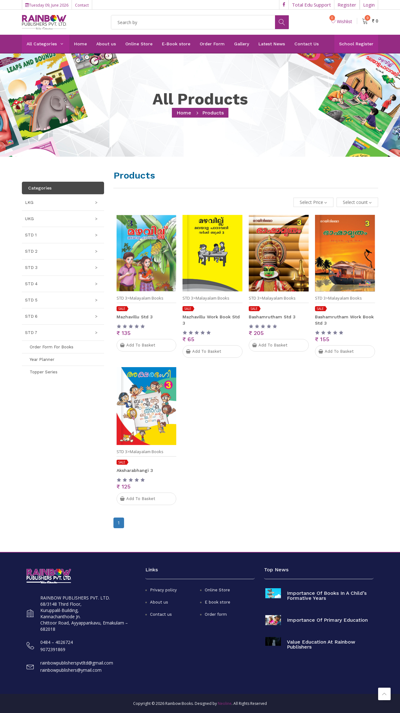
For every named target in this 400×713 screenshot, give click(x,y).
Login (369, 5)
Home (80, 43)
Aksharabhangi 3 (135, 470)
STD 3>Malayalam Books (140, 298)
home (184, 113)
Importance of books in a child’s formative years (327, 596)
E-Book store (176, 43)
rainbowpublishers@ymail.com (71, 670)
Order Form (212, 43)
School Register (356, 43)
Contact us (161, 614)
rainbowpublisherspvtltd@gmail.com (76, 663)
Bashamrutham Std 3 (272, 316)
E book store (217, 602)
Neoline (225, 703)
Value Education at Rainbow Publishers (321, 645)
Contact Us (306, 43)
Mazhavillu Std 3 (135, 316)
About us (106, 43)
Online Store (138, 43)
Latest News (271, 43)
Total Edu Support (311, 5)
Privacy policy (163, 590)
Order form (216, 614)
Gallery (241, 43)
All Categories (42, 43)
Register (347, 5)
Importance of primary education (327, 620)
